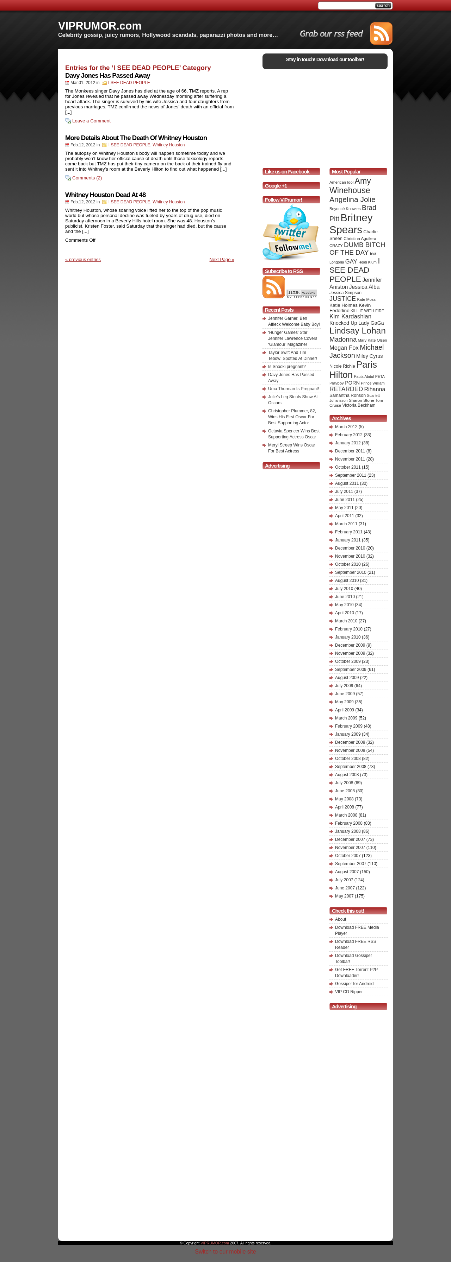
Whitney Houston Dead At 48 (105, 194)
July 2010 (344, 588)
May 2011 (344, 507)
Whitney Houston (169, 144)
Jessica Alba (364, 287)
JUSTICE (342, 298)
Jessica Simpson (345, 292)
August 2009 (347, 677)
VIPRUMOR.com (100, 26)
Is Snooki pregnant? (287, 366)
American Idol (341, 182)
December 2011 (350, 451)
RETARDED (346, 389)
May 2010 (344, 604)
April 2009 (344, 710)
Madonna (343, 339)
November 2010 (350, 556)
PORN (352, 383)
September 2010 (350, 572)
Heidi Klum (367, 262)
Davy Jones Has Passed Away (107, 75)
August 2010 (347, 580)
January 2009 (348, 734)
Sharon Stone (361, 400)
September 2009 (350, 669)
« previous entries (83, 259)
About (340, 919)
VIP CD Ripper (349, 991)
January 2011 (348, 540)
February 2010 (349, 629)
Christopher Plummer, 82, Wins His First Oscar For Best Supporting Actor (292, 416)
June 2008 (345, 790)
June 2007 (345, 888)
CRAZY (336, 245)
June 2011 (345, 499)
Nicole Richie (342, 366)
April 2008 (344, 807)
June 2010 (345, 596)
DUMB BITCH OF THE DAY (357, 248)
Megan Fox (344, 347)
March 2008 (346, 815)
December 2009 (350, 645)
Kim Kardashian (350, 316)
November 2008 (350, 750)
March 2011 (346, 523)
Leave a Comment (91, 120)
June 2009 (345, 693)
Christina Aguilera (360, 238)
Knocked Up (343, 323)
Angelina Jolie (352, 199)
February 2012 (349, 434)
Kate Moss (366, 299)
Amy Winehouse (350, 185)
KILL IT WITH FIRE (367, 311)
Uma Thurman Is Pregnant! (293, 388)
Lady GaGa (371, 323)
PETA (380, 376)
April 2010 (344, 612)
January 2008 (348, 831)
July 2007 (344, 879)
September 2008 (350, 766)
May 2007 (344, 896)
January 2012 (348, 442)
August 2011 (347, 483)
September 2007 (350, 863)
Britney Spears (351, 223)
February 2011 (349, 531)
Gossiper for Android (354, 983)
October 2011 (348, 467)
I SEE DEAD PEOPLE (129, 82)
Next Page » (222, 259)
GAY (351, 261)
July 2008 (344, 782)
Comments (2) (87, 177)
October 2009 (348, 661)
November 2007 (350, 847)
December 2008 (350, 742)
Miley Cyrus (369, 356)
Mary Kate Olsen (372, 340)
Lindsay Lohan (357, 330)
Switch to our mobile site (225, 1252)
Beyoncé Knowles (345, 209)
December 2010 (350, 548)
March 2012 (346, 426)
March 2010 (346, 621)
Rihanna (374, 389)
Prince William (373, 383)
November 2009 (350, 653)
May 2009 (344, 701)
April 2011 (344, 515)
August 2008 (347, 774)
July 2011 (344, 491)
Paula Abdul (364, 376)
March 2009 (346, 718)
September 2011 (350, 475)
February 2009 (349, 726)
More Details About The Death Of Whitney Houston (136, 137)
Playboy (336, 383)
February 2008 (349, 823)
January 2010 (348, 637)
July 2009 (344, 685)
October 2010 (348, 564)
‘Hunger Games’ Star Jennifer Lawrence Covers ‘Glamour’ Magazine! (292, 338)
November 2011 (350, 459)
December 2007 (350, 839)
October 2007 (348, 855)
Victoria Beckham (359, 405)
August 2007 (347, 871)
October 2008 (348, 758)
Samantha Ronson (347, 395)
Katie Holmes (343, 305)
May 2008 (344, 799)
